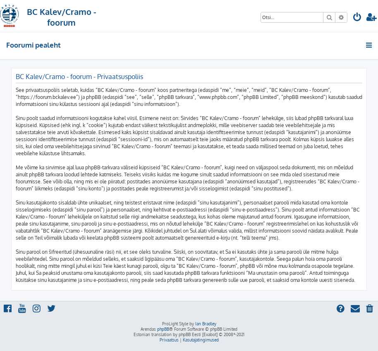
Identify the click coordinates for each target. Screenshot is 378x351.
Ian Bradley (205, 323)
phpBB (163, 329)
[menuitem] (357, 18)
